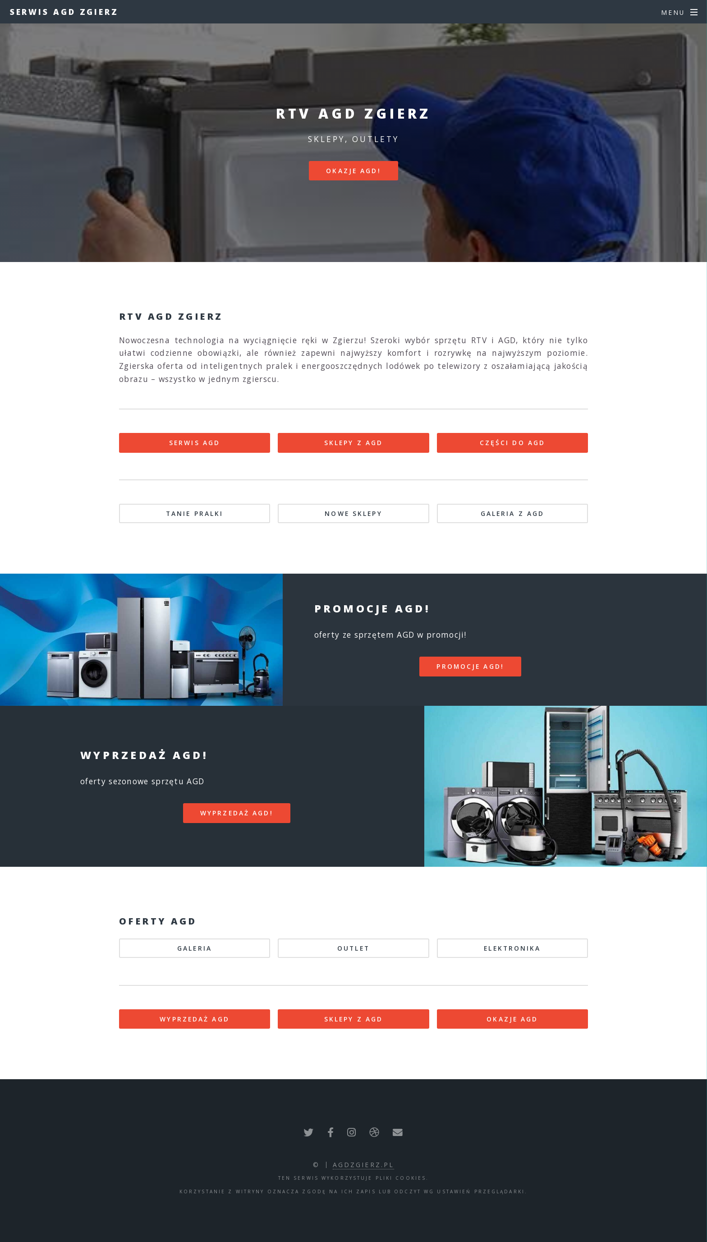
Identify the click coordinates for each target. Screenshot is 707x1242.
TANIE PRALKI (194, 513)
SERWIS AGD (194, 442)
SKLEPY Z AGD (353, 442)
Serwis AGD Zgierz (64, 11)
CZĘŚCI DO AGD (513, 442)
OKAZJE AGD (512, 1019)
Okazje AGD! (353, 170)
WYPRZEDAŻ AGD (195, 1019)
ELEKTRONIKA (512, 948)
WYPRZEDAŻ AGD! (236, 813)
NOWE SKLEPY (353, 513)
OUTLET (353, 948)
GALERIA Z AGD (513, 513)
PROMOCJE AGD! (470, 666)
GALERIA (194, 948)
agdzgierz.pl (363, 1164)
